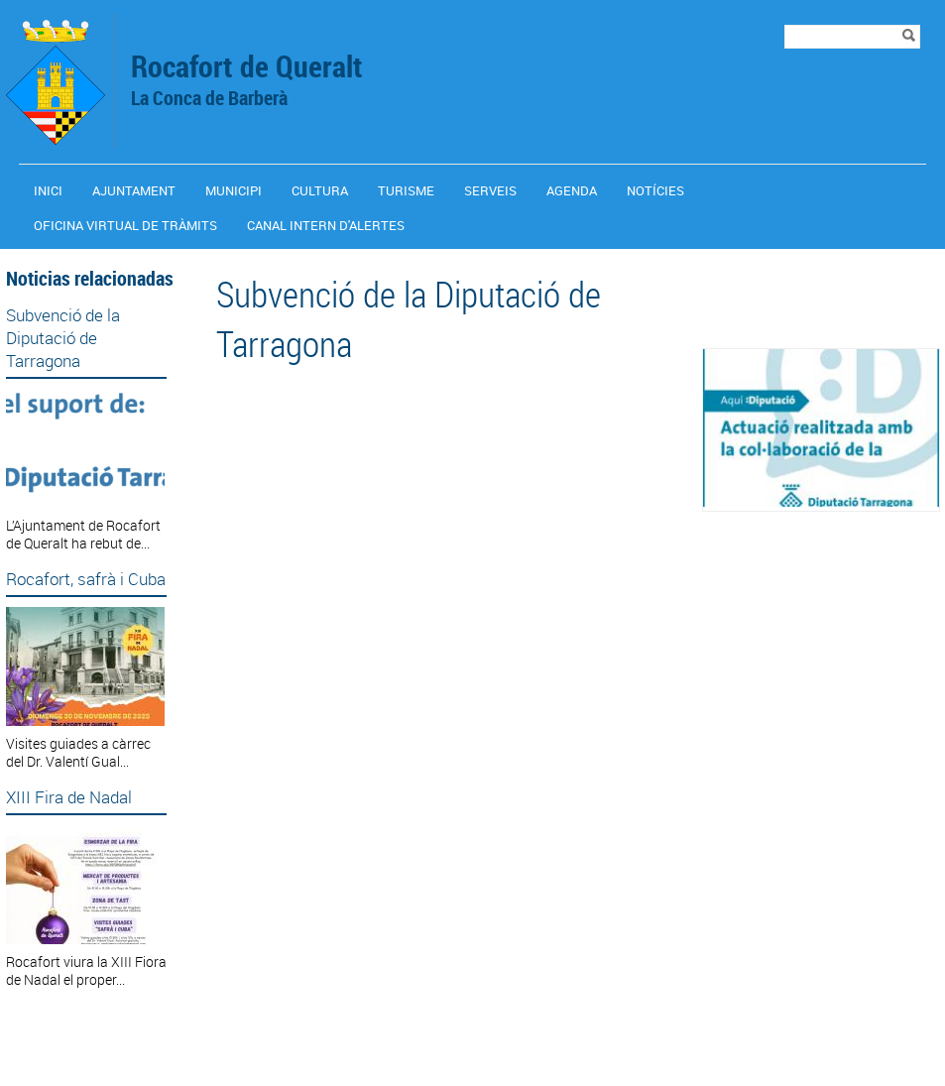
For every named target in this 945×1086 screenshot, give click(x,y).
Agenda (571, 190)
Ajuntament (134, 190)
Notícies (655, 190)
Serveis (490, 190)
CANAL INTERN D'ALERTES (326, 225)
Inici (48, 190)
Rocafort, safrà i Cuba (86, 578)
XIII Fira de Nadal (69, 796)
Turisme (406, 190)
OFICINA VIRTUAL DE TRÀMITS (125, 225)
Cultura (320, 190)
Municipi (233, 190)
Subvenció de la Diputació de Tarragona (63, 337)
